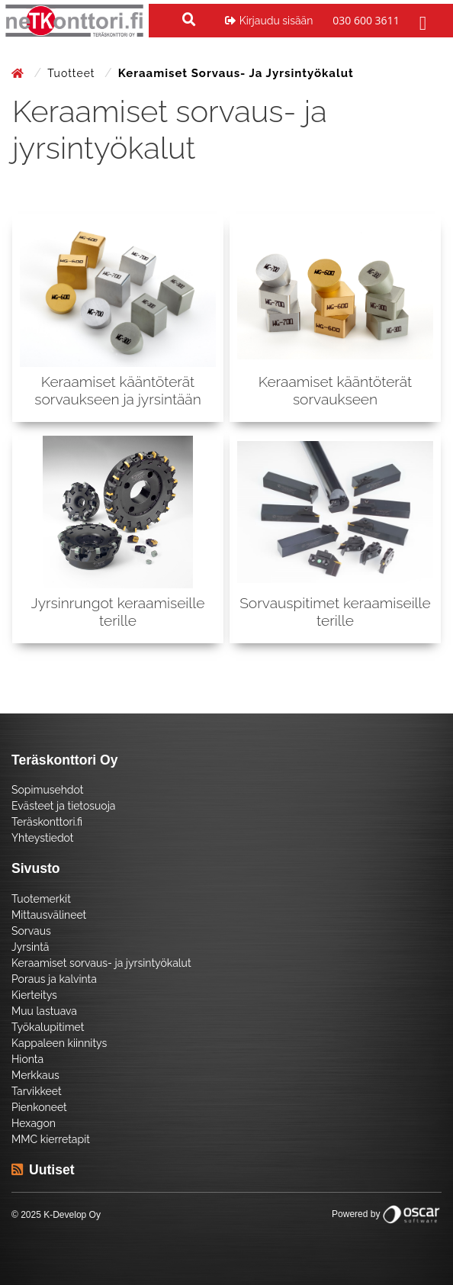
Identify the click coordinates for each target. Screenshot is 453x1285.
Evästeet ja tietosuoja (63, 806)
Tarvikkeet (36, 1091)
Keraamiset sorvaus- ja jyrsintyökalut (101, 963)
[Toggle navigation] (421, 21)
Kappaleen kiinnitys (59, 1043)
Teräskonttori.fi (46, 822)
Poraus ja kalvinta (54, 979)
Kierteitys (34, 995)
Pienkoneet (39, 1107)
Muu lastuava (44, 1011)
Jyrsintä (30, 947)
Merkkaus (35, 1075)
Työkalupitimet (47, 1027)
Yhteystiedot (42, 838)
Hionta (27, 1059)
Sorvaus (31, 931)
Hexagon (33, 1123)
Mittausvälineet (48, 915)
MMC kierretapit (50, 1139)
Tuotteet (72, 73)
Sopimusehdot (47, 790)
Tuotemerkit (41, 899)
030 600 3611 (366, 20)
